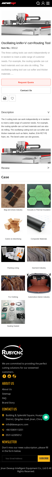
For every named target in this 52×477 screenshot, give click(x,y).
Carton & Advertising (13, 239)
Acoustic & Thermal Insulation (38, 210)
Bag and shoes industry (13, 210)
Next (47, 23)
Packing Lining (13, 268)
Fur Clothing (13, 297)
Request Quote (26, 82)
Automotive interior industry (39, 297)
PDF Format (4, 98)
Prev (5, 23)
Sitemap (6, 393)
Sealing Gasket (13, 326)
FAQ (4, 398)
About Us (7, 389)
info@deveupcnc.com (17, 424)
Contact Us (26, 90)
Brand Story (8, 402)
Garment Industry (39, 268)
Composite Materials (39, 239)
